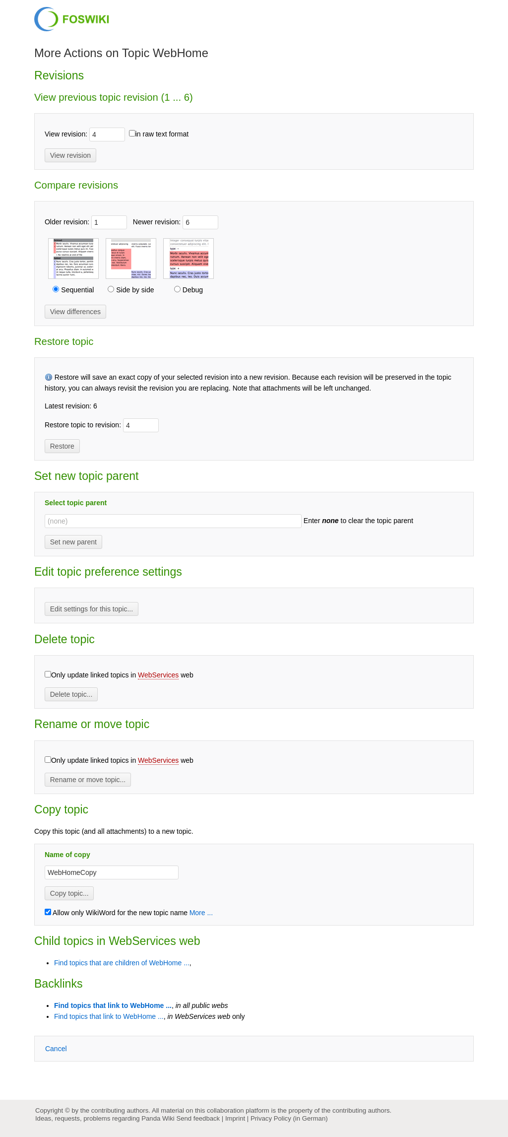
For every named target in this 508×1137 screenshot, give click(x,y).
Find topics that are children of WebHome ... (122, 963)
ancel (56, 1049)
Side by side (134, 290)
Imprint (235, 1118)
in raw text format (162, 134)
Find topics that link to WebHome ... (113, 1005)
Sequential (76, 290)
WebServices (158, 675)
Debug (192, 290)
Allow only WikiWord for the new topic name (116, 913)
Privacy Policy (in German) (289, 1118)
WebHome (180, 53)
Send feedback (198, 1118)
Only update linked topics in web (122, 675)
